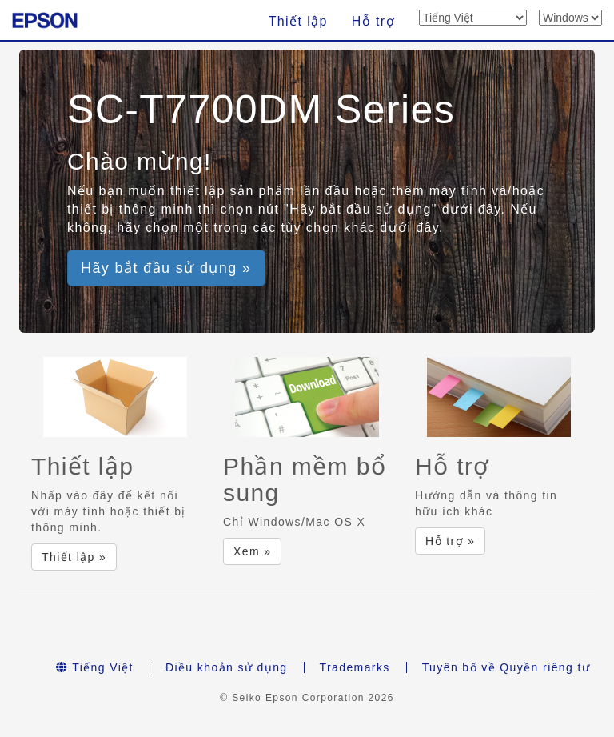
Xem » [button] (252, 551)
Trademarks (355, 667)
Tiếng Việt (95, 667)
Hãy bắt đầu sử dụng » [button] (166, 268)
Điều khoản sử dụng (226, 667)
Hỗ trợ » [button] (450, 541)
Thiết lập (298, 21)
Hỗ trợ (373, 21)
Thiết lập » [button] (74, 557)
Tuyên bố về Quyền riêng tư (506, 667)
